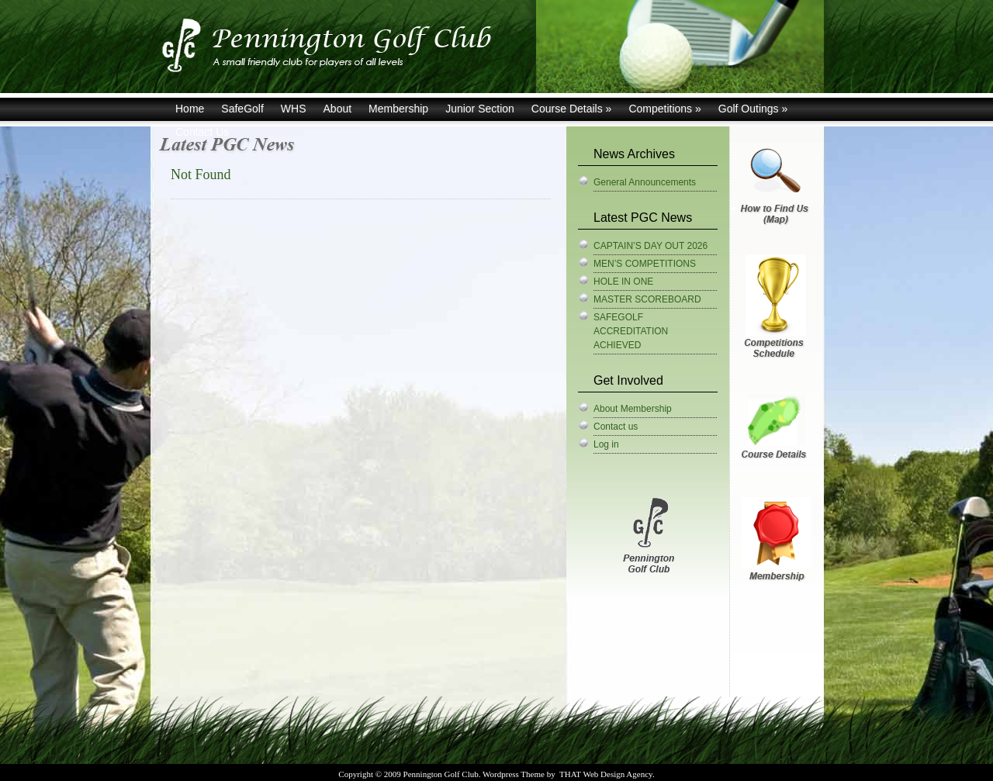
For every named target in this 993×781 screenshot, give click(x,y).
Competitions (664, 108)
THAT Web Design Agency (605, 774)
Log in (606, 444)
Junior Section (479, 108)
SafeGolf (242, 108)
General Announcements (644, 182)
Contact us (615, 426)
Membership (398, 108)
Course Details (571, 108)
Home (189, 108)
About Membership (632, 408)
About (338, 108)
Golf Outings (753, 108)
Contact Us (202, 132)
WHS (293, 108)
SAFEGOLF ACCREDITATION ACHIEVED (630, 331)
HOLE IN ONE (623, 281)
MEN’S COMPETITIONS (644, 263)
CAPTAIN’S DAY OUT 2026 (650, 245)
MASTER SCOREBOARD (647, 299)
